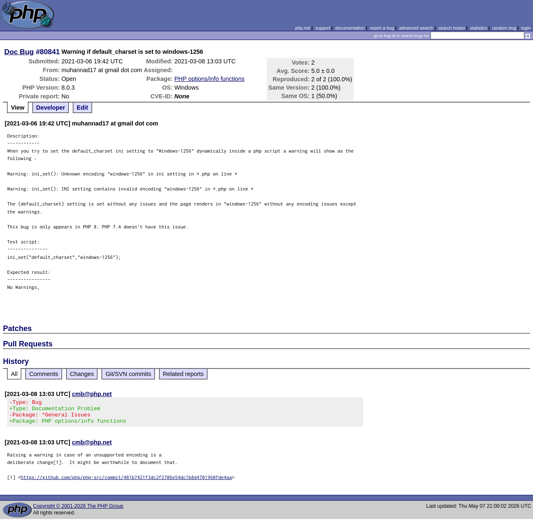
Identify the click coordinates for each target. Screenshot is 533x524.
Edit (82, 107)
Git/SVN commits (128, 374)
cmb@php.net (92, 394)
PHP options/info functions (209, 78)
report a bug (382, 27)
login (526, 27)
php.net (302, 27)
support (322, 27)
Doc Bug (19, 52)
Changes (82, 374)
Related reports (183, 374)
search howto (451, 27)
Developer (50, 107)
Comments (43, 374)
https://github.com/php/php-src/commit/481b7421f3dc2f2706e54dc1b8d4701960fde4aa (126, 482)
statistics (478, 27)
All (14, 374)
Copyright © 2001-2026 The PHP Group (78, 511)
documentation (350, 27)
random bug (504, 27)
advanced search (416, 27)
